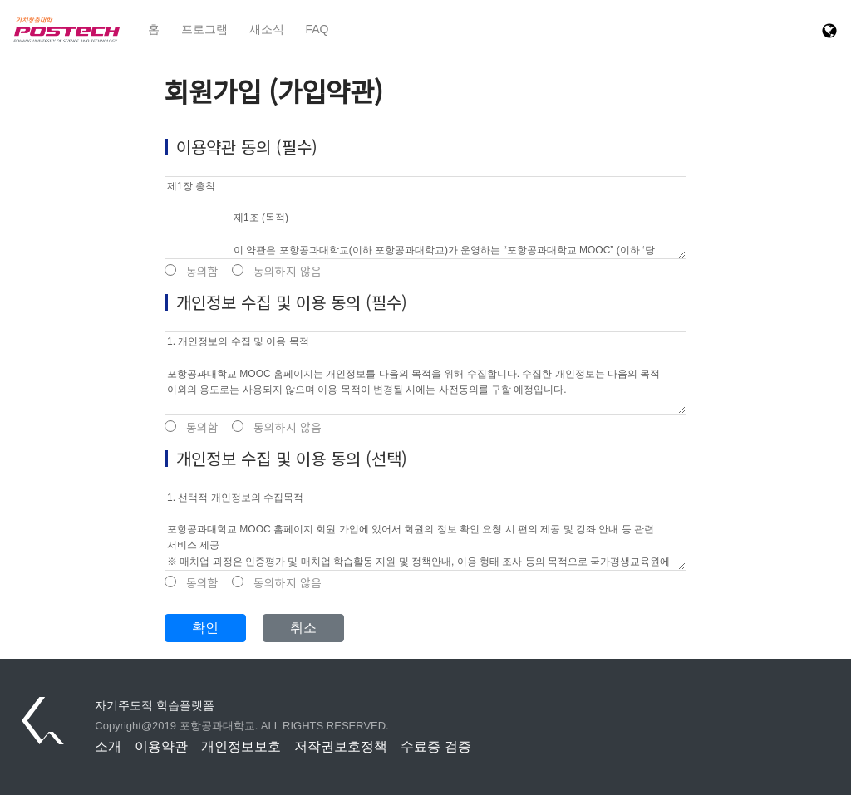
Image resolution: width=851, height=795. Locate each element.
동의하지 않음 (277, 271)
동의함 (192, 271)
